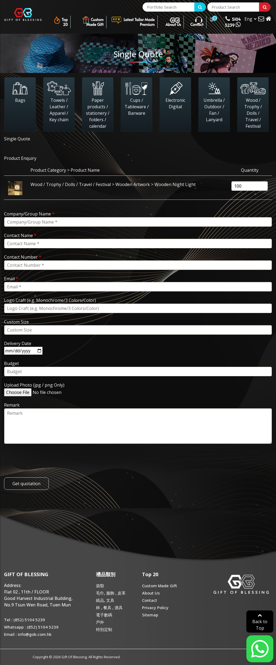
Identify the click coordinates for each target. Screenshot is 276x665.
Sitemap (150, 614)
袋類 (100, 585)
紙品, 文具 (105, 600)
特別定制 (104, 629)
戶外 (100, 622)
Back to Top (260, 622)
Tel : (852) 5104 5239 (24, 619)
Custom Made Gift (93, 20)
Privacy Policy (155, 607)
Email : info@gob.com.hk (27, 634)
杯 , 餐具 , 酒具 (109, 607)
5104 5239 (233, 22)
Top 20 (60, 20)
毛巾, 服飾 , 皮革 (111, 593)
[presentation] (45, 461)
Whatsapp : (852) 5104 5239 (31, 627)
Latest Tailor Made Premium (132, 20)
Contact (196, 20)
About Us (173, 20)
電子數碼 (104, 614)
